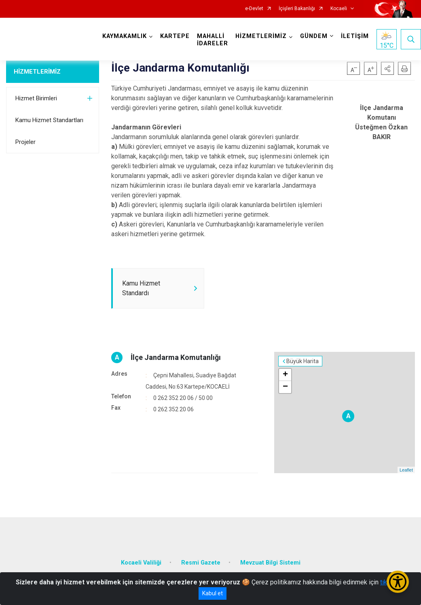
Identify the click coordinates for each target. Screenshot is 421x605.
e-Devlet (254, 8)
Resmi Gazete (200, 562)
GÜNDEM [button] (314, 36)
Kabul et (212, 593)
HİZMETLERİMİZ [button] (261, 36)
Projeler (25, 142)
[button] (387, 68)
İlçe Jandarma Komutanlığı (176, 357)
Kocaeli (338, 8)
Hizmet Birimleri (36, 98)
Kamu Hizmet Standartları (49, 120)
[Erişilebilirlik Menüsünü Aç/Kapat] (398, 582)
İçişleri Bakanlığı (297, 8)
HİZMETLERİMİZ (37, 71)
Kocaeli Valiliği (141, 562)
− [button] (285, 387)
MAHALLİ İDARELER (212, 40)
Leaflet (406, 470)
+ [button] (285, 375)
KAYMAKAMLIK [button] (124, 36)
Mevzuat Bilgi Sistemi (270, 562)
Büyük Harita (302, 361)
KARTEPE (175, 36)
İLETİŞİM (355, 36)
